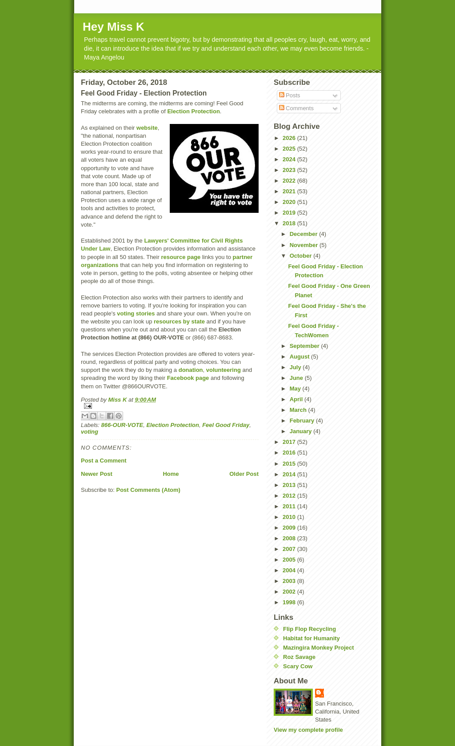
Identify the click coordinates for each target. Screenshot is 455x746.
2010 (290, 517)
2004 (290, 570)
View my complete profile (308, 729)
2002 (290, 591)
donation (191, 370)
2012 (290, 495)
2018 (290, 223)
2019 (290, 212)
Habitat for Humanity (311, 638)
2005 (290, 559)
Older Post (244, 474)
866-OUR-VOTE (122, 425)
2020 (290, 202)
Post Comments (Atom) (148, 490)
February (303, 420)
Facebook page (188, 378)
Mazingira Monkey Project (318, 647)
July (296, 367)
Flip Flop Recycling (309, 629)
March (299, 410)
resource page (180, 257)
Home (171, 474)
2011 (290, 506)
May (296, 388)
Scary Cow (297, 666)
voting (89, 431)
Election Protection (193, 111)
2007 (290, 549)
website (147, 127)
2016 (290, 452)
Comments (296, 108)
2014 (290, 474)
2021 (290, 191)
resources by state (179, 321)
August (300, 356)
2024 (290, 159)
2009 (290, 527)
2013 (290, 485)
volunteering (223, 370)
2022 (290, 180)
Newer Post (96, 474)
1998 (290, 602)
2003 (290, 581)
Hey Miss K (113, 26)
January (301, 431)
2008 (290, 538)
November (304, 245)
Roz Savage (299, 657)
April (297, 399)
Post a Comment (104, 460)
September (305, 346)
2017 (290, 442)
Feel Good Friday (225, 425)
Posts (289, 95)
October (301, 255)
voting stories (136, 313)
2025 (290, 148)
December (304, 234)
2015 (290, 463)
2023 (290, 170)
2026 (290, 138)
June (297, 378)
